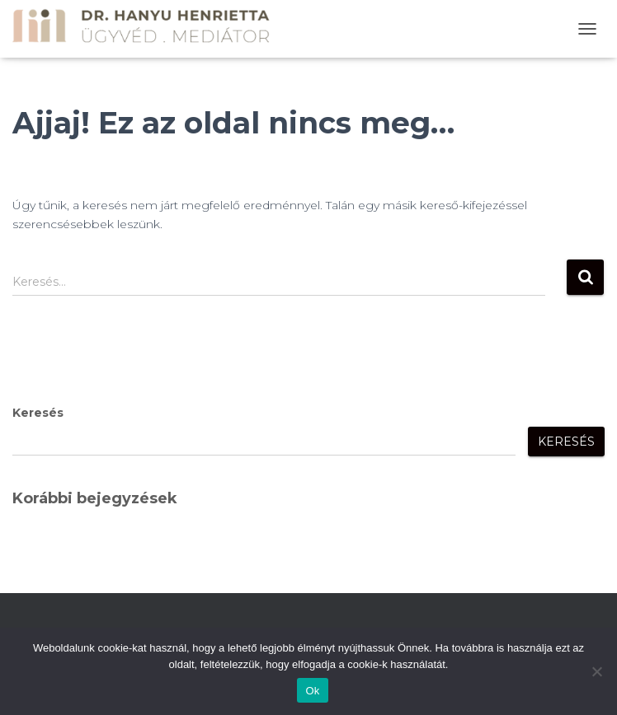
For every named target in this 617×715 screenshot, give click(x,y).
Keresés (38, 412)
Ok (312, 691)
